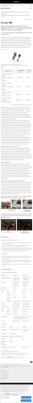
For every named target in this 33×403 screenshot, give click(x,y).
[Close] (31, 386)
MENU (30, 8)
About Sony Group (5, 4)
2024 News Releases (4, 375)
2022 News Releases (4, 378)
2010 (13, 4)
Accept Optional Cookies (26, 400)
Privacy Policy (15, 394)
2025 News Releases (4, 373)
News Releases (10, 4)
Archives (2, 380)
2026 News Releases (4, 372)
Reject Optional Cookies (26, 397)
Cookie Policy (7, 393)
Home (1, 4)
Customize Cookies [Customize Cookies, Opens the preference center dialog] (5, 397)
